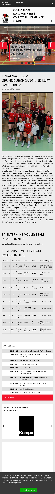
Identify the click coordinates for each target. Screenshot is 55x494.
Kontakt (5, 2)
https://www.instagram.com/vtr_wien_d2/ (19, 222)
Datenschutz (6, 5)
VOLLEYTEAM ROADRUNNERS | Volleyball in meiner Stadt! (28, 15)
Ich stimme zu (28, 490)
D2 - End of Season (27, 389)
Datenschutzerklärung (12, 480)
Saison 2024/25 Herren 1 (28, 368)
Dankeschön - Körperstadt (29, 360)
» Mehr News (9, 397)
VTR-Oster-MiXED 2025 (28, 364)
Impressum (19, 2)
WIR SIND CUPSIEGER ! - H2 (30, 393)
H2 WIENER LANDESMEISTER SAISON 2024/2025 (26, 50)
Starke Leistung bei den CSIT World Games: (35, 351)
